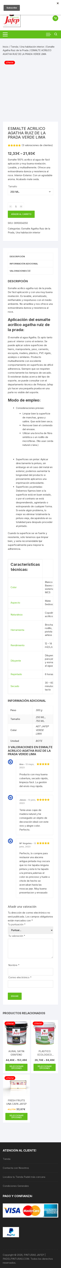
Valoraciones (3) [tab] (20, 270)
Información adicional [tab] (24, 263)
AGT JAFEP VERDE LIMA (42, 730)
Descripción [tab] (17, 256)
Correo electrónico (19, 977)
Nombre (13, 965)
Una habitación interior (32, 46)
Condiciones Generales (16, 1185)
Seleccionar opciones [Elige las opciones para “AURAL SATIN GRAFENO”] (16, 1067)
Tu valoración (16, 935)
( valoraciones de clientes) (37, 145)
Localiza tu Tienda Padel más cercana (24, 1176)
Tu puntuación (16, 924)
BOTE (39, 740)
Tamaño (12, 186)
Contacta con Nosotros (16, 1167)
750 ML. (40, 720)
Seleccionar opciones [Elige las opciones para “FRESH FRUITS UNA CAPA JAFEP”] (16, 1116)
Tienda (14, 46)
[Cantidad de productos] (16, 206)
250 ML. (40, 717)
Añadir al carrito (21, 214)
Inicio (5, 46)
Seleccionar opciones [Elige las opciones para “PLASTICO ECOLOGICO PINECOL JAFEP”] (45, 1067)
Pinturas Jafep (45, 384)
